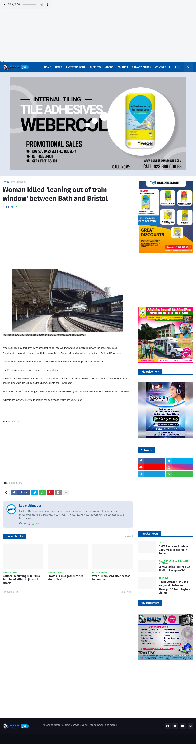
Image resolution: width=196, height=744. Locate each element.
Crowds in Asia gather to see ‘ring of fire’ (65, 577)
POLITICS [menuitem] (122, 67)
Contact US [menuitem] (162, 67)
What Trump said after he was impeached (111, 577)
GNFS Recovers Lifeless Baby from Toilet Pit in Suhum (173, 550)
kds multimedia (30, 506)
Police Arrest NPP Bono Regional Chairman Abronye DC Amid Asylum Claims (174, 587)
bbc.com (16, 421)
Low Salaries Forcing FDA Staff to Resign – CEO (174, 568)
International (18, 182)
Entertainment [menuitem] (75, 67)
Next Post (125, 591)
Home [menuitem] (47, 67)
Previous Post (11, 591)
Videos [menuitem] (109, 67)
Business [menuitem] (95, 67)
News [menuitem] (58, 67)
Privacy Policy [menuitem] (141, 67)
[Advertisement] (98, 34)
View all (129, 536)
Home (6, 182)
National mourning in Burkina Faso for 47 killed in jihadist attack (21, 579)
